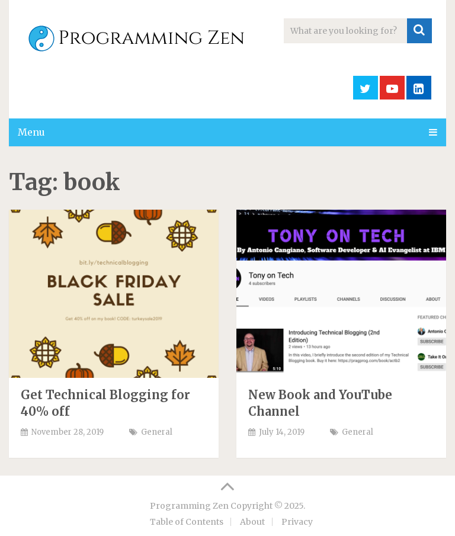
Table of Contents (186, 521)
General (156, 432)
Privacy (297, 521)
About (252, 521)
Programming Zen (189, 505)
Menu (31, 132)
